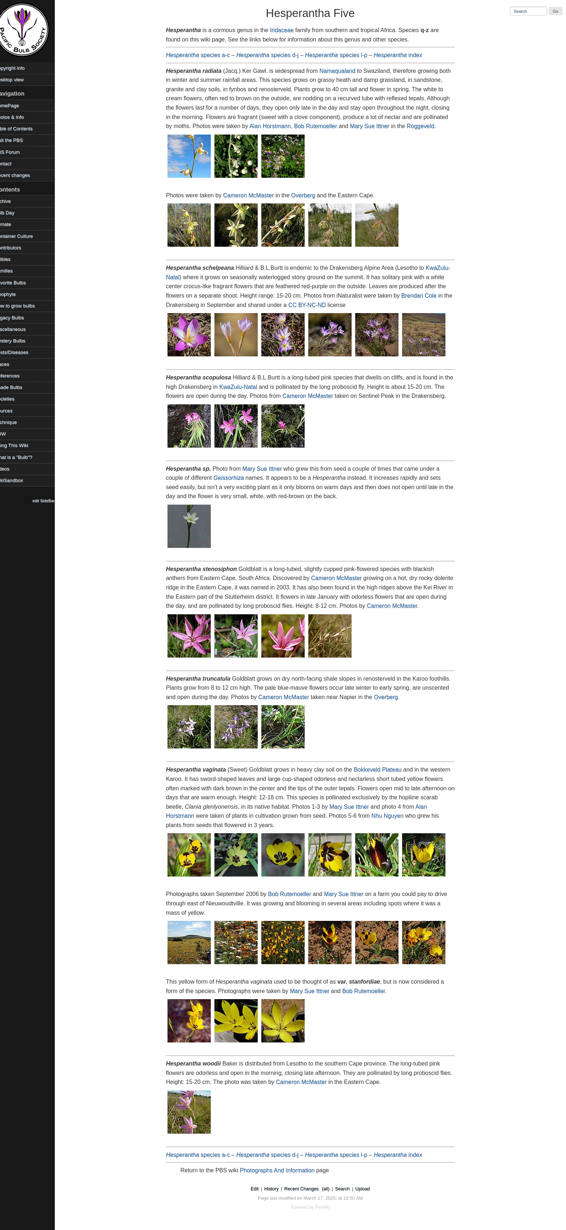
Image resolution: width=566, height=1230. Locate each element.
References (15, 375)
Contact (11, 163)
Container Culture (22, 236)
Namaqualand (342, 71)
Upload (367, 1188)
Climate (11, 224)
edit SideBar (52, 500)
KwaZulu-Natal (242, 387)
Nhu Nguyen (392, 816)
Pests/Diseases (20, 352)
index (402, 55)
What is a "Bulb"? (22, 457)
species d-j (271, 55)
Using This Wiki (19, 445)
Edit (259, 1188)
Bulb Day (13, 212)
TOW (8, 433)
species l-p (340, 55)
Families (12, 270)
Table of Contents (22, 128)
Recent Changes (305, 1188)
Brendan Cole (423, 296)
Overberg (307, 195)
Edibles (11, 259)
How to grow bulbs (23, 305)
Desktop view (17, 79)
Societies (13, 398)
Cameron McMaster (252, 195)
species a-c (202, 55)
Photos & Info (17, 117)
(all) (330, 1188)
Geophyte (13, 294)
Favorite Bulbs (18, 282)
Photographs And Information (281, 1170)
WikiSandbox (17, 480)
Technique (14, 422)
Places (10, 364)
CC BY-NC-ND (311, 305)
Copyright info (18, 68)
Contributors (16, 247)
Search (346, 1188)
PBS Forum (15, 152)
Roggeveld (425, 126)
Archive (11, 201)
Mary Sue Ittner (373, 126)
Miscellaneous (18, 329)
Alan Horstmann (274, 126)
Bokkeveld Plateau (382, 769)
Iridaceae (286, 30)
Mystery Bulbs (18, 340)
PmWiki (326, 1207)
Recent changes (20, 175)
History (276, 1188)
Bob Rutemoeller (319, 126)
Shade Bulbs (17, 387)
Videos (10, 468)
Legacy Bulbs (17, 317)
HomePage (15, 105)
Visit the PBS (17, 140)
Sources (12, 410)
